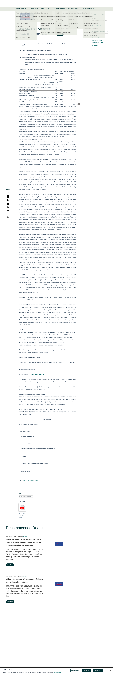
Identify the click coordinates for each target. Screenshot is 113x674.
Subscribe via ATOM (97, 42)
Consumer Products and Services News (22, 8)
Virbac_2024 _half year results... (22, 515)
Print (93, 35)
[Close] (110, 671)
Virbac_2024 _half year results (30, 480)
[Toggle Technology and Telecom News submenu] (96, 9)
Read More (10, 565)
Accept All (97, 671)
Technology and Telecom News (89, 8)
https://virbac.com (97, 25)
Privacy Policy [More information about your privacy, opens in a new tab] (57, 673)
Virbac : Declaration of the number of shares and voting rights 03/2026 (24, 580)
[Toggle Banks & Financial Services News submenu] (54, 9)
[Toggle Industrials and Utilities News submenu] (81, 9)
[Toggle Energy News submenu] (39, 9)
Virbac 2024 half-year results (25, 496)
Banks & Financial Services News (47, 8)
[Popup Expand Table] (78, 104)
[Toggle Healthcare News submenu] (67, 9)
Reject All (86, 671)
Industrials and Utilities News (74, 8)
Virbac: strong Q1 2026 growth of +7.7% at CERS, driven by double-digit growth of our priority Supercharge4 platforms (23, 542)
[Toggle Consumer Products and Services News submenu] (29, 9)
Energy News (34, 8)
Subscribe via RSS (97, 40)
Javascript (95, 45)
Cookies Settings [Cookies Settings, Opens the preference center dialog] (75, 671)
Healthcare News (60, 8)
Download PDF (96, 38)
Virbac (50, 34)
